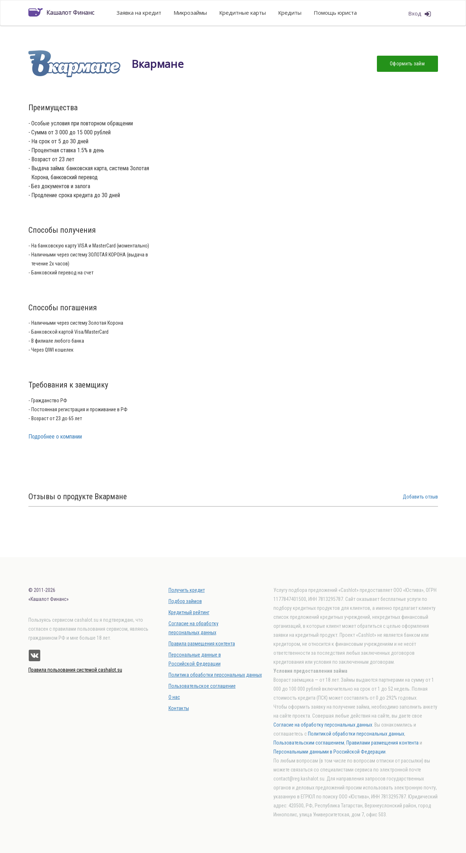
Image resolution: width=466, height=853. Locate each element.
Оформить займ (407, 63)
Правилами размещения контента (382, 743)
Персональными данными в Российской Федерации (329, 752)
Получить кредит (187, 590)
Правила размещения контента (202, 643)
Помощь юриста (335, 12)
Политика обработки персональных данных (215, 675)
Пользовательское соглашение (202, 686)
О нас (174, 697)
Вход (419, 14)
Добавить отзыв (420, 497)
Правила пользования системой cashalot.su (75, 670)
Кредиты (289, 12)
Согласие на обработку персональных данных (322, 725)
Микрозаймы (190, 12)
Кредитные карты (242, 12)
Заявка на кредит (138, 12)
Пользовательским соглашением (308, 743)
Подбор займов (185, 601)
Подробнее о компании (55, 436)
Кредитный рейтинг (189, 612)
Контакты (179, 708)
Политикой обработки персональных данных (356, 734)
